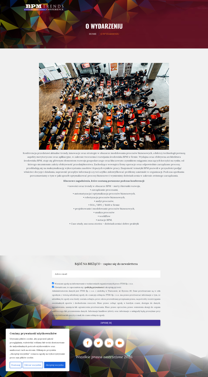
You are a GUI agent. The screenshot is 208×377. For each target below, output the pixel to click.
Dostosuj (15, 365)
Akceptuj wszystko (55, 365)
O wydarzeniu (94, 8)
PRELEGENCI (111, 8)
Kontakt (161, 8)
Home (92, 33)
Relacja (149, 8)
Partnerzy (136, 8)
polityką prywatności (94, 287)
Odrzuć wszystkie (32, 365)
